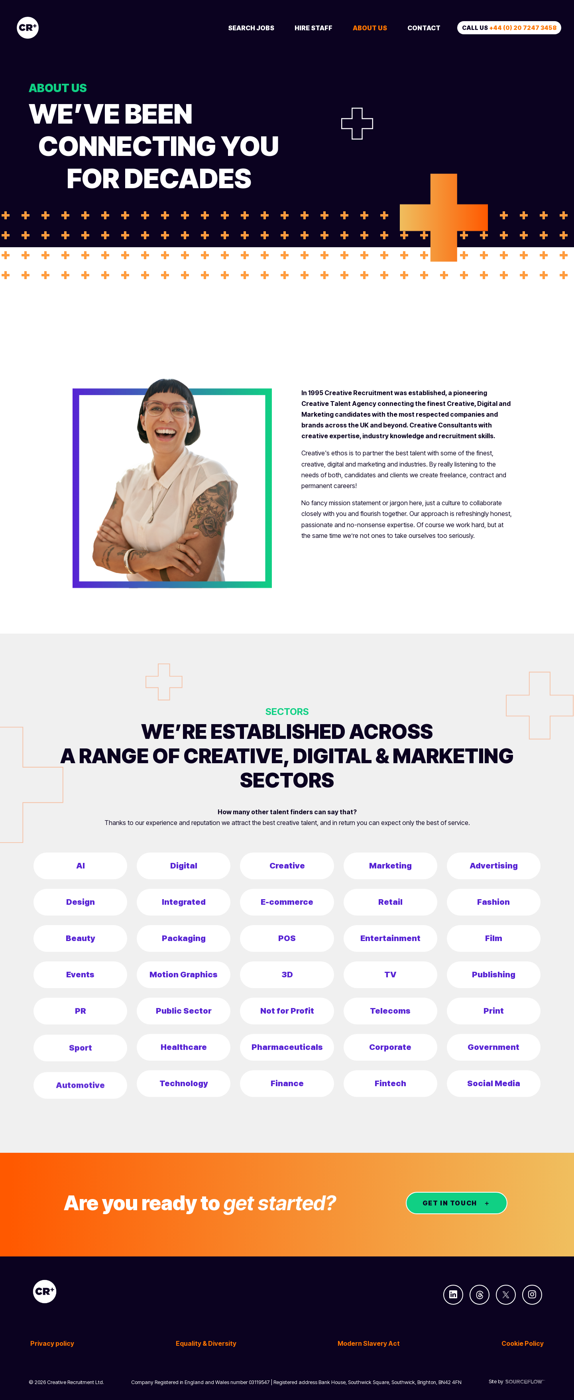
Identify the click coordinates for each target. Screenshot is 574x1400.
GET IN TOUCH (450, 1203)
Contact (423, 28)
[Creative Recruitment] (72, 28)
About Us (370, 28)
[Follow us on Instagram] (532, 1295)
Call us (509, 27)
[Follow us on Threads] (479, 1295)
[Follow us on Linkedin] (453, 1295)
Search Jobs (251, 28)
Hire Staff (313, 28)
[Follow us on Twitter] (506, 1295)
